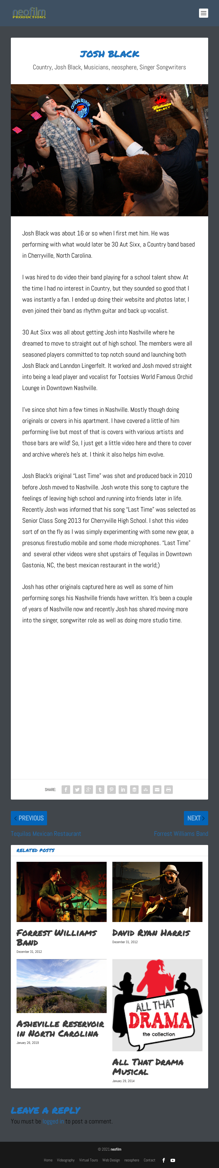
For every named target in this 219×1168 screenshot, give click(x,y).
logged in (53, 1121)
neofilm (116, 1149)
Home (48, 1160)
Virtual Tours (88, 1160)
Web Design (111, 1160)
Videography (66, 1160)
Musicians (96, 67)
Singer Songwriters (162, 67)
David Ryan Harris (150, 932)
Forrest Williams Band (56, 937)
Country (42, 67)
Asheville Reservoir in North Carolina (60, 1028)
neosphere (124, 67)
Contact (149, 1160)
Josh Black (67, 67)
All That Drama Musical (147, 1067)
